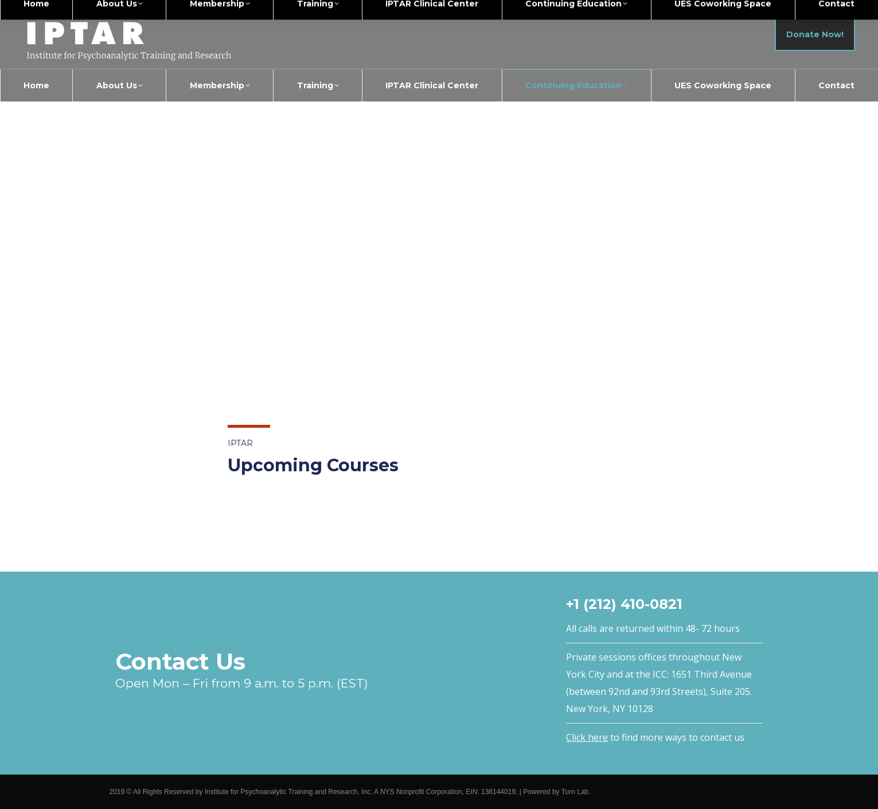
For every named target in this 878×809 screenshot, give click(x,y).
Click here (587, 737)
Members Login (831, 10)
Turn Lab (575, 792)
